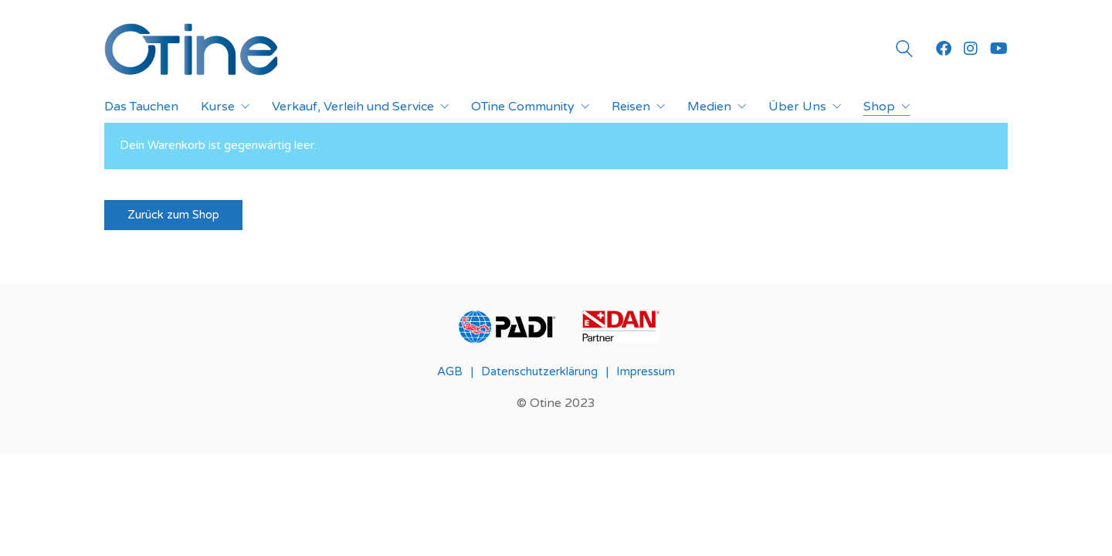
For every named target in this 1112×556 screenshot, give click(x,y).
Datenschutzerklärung (539, 371)
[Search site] (904, 51)
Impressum (645, 371)
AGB (450, 371)
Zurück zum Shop (173, 215)
